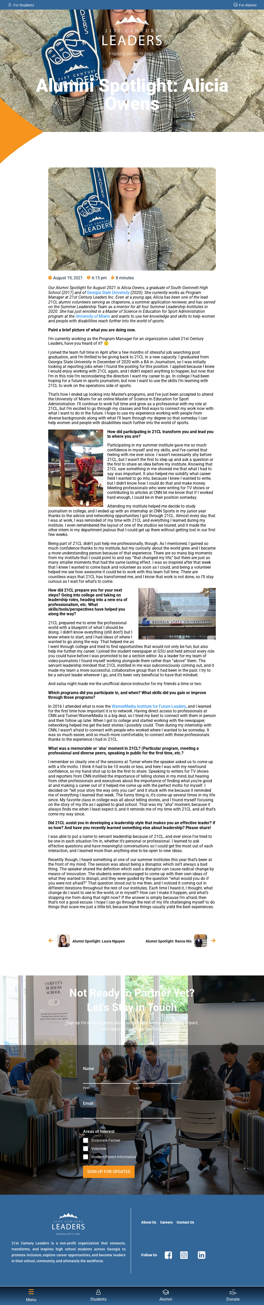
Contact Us (185, 1222)
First (86, 1088)
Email (89, 1103)
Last (137, 1088)
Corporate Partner (105, 1140)
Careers (166, 1222)
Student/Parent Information (113, 1157)
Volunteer (99, 1149)
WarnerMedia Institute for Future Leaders (149, 706)
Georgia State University (108, 292)
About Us (148, 1222)
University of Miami (93, 316)
